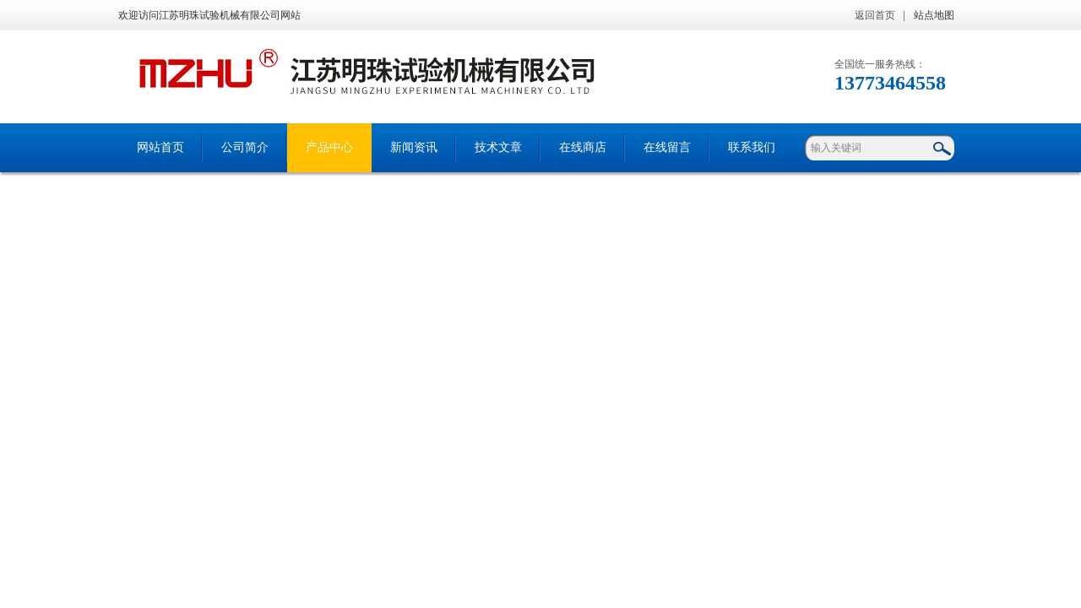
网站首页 (160, 147)
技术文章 (498, 147)
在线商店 (582, 147)
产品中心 (329, 147)
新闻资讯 (413, 147)
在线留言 (667, 147)
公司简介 (245, 147)
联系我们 (751, 147)
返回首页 (875, 15)
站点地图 (934, 15)
